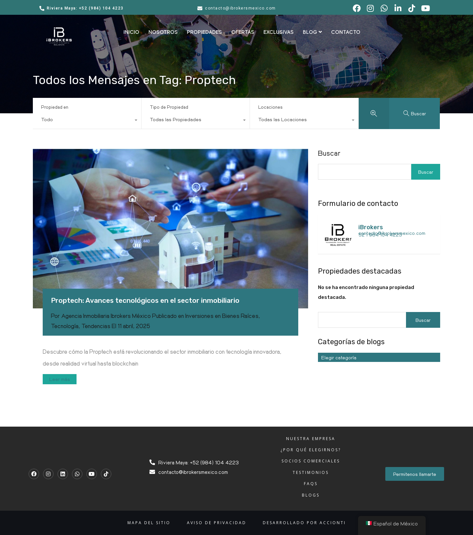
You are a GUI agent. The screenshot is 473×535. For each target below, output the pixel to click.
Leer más (59, 379)
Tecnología (65, 325)
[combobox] (87, 121)
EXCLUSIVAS (278, 32)
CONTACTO (345, 32)
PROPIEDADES (204, 32)
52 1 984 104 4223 (380, 234)
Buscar (329, 153)
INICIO (131, 32)
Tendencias (95, 325)
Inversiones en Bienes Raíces (222, 315)
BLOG (312, 32)
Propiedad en (54, 107)
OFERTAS (242, 32)
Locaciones (270, 107)
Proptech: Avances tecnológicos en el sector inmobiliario (145, 300)
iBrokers (370, 227)
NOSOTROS (163, 32)
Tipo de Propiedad (169, 107)
